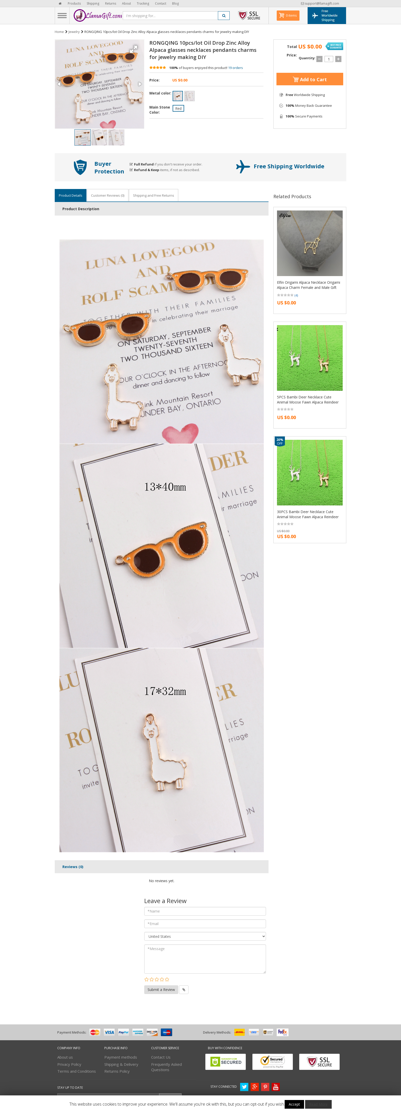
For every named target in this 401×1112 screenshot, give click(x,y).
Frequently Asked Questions (166, 1067)
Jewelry (74, 31)
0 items (291, 15)
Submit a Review (161, 989)
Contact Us (161, 1057)
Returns (110, 3)
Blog (175, 3)
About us (65, 1057)
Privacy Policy (69, 1064)
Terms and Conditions (76, 1071)
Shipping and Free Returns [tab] (153, 195)
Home (59, 31)
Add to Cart (310, 79)
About (126, 3)
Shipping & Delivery (121, 1064)
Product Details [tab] (70, 195)
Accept (294, 1104)
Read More (318, 1104)
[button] (134, 47)
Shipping (93, 3)
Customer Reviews (107, 195)
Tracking (143, 3)
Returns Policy (117, 1071)
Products (74, 3)
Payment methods (120, 1057)
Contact (160, 3)
